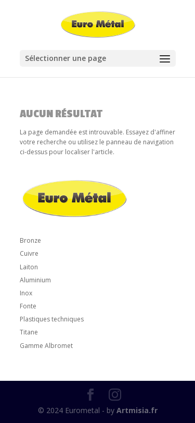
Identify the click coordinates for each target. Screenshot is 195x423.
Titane (29, 332)
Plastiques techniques (52, 319)
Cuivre (29, 253)
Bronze (30, 240)
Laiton (29, 267)
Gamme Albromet (46, 345)
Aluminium (35, 280)
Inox (26, 293)
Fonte (28, 306)
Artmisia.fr (137, 410)
